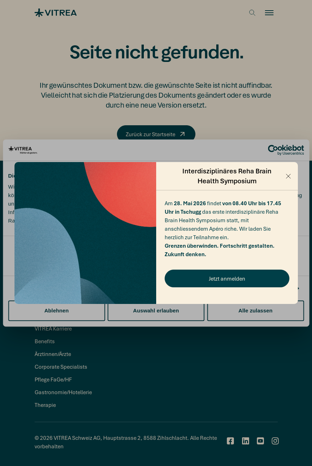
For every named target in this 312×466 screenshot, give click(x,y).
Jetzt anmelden (227, 278)
